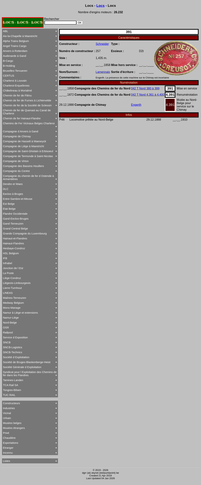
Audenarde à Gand (14, 55)
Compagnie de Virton (16, 161)
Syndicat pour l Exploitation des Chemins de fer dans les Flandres (30, 373)
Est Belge (9, 203)
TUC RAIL (9, 394)
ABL (5, 31)
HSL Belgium (11, 253)
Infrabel (7, 263)
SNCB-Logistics (12, 347)
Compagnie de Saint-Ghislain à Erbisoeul (28, 151)
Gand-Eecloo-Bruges (16, 218)
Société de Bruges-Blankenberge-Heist (26, 362)
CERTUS (8, 75)
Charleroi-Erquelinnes (16, 85)
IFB (5, 258)
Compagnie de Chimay (17, 136)
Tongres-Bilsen (12, 390)
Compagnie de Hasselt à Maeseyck (24, 141)
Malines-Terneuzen (14, 297)
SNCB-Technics (12, 352)
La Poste (8, 273)
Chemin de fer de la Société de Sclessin (27, 105)
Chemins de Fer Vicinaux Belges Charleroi (29, 123)
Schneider (102, 43)
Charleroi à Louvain (15, 80)
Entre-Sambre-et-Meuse (17, 198)
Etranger (8, 447)
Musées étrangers (14, 427)
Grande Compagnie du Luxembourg (25, 233)
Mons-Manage (11, 307)
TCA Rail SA (10, 385)
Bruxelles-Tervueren (15, 70)
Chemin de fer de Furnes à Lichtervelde (27, 100)
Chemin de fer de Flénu (17, 95)
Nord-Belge (10, 322)
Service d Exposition (15, 337)
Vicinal (7, 413)
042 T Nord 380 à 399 (145, 88)
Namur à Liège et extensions (20, 312)
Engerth (136, 104)
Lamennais (103, 72)
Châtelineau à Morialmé (17, 90)
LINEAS (8, 292)
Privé (6, 432)
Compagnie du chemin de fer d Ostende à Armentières (28, 177)
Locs (100, 6)
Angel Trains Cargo (14, 45)
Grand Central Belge (15, 228)
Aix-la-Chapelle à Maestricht (20, 36)
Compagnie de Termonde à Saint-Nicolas (28, 156)
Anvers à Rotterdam (15, 50)
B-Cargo (8, 60)
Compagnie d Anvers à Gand (20, 131)
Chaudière (9, 437)
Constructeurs (11, 403)
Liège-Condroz (12, 278)
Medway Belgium (13, 302)
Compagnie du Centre (16, 170)
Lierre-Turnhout (12, 287)
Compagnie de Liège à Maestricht (23, 146)
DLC (5, 188)
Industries (9, 408)
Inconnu (8, 452)
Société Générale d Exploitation (22, 367)
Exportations (10, 442)
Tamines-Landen (13, 380)
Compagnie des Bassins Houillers (23, 166)
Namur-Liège (11, 317)
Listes (6, 460)
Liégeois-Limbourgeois (17, 282)
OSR (6, 327)
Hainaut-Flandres (13, 243)
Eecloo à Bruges (13, 193)
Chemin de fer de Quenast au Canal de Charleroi (27, 112)
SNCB (7, 342)
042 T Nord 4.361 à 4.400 (147, 94)
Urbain (7, 418)
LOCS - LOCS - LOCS (23, 22)
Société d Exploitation (16, 357)
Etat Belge (9, 208)
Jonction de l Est (13, 268)
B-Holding (9, 65)
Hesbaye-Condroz (14, 248)
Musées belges (12, 423)
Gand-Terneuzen (13, 223)
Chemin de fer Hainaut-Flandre (22, 118)
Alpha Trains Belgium (16, 41)
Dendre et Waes (13, 183)
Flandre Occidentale (15, 213)
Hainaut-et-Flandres (15, 238)
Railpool (8, 332)
